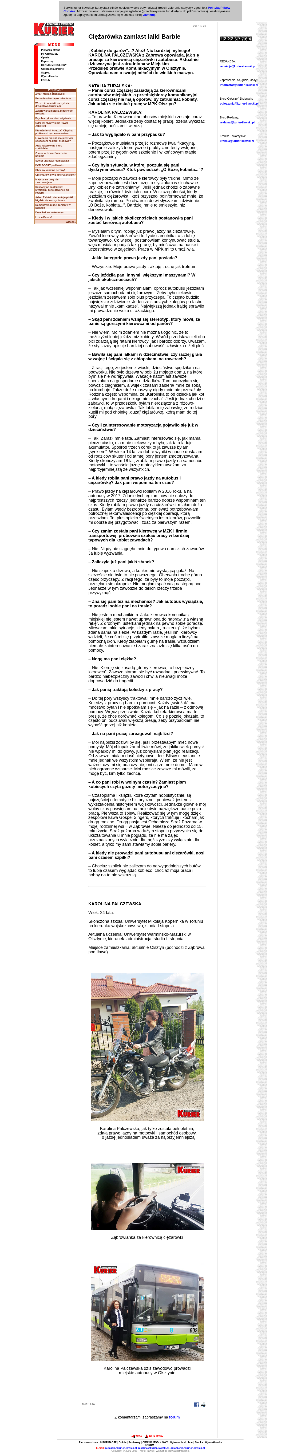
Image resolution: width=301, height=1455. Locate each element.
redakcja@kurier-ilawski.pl (237, 66)
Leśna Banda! (43, 217)
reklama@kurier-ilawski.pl (237, 122)
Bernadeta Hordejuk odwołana (53, 98)
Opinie (45, 57)
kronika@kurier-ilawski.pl (237, 141)
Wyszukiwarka (49, 76)
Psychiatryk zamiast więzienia (53, 118)
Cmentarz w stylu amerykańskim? (55, 174)
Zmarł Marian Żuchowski (49, 93)
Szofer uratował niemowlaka (52, 160)
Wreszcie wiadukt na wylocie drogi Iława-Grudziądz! (52, 104)
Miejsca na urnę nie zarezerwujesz (46, 181)
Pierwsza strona (50, 50)
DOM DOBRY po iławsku (49, 165)
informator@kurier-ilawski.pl (239, 85)
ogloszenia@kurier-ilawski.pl (239, 103)
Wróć (136, 1436)
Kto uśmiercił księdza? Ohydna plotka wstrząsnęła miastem (53, 132)
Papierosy (47, 61)
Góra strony (154, 1436)
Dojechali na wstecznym (49, 212)
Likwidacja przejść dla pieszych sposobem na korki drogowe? (54, 139)
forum (174, 1417)
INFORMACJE (49, 53)
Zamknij (149, 14)
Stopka (45, 72)
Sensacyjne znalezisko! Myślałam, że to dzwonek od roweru (52, 190)
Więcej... (71, 221)
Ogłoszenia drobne (52, 68)
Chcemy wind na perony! (50, 170)
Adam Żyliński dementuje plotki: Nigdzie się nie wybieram (54, 199)
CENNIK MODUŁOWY (54, 65)
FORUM (45, 80)
